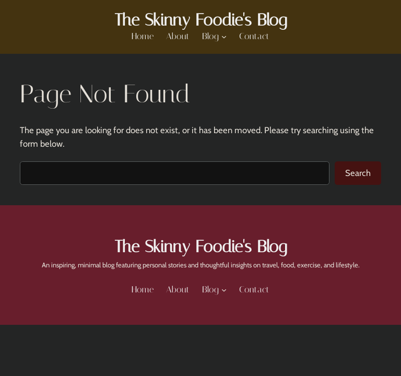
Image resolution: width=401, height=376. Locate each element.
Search (358, 173)
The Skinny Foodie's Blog (200, 20)
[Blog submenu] (224, 36)
